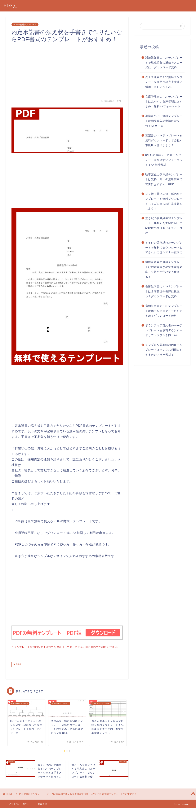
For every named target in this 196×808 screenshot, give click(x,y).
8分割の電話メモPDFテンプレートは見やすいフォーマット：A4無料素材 (164, 160)
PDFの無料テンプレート (25, 24)
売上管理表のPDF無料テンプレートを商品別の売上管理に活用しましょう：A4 (164, 82)
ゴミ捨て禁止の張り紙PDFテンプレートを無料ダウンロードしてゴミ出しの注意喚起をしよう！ (164, 201)
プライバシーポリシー (20, 803)
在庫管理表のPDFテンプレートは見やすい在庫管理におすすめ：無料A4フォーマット (164, 101)
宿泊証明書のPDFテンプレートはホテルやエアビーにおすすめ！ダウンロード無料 (164, 311)
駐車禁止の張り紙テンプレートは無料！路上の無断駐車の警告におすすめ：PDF (164, 179)
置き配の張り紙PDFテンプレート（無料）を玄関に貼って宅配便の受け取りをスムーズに (164, 226)
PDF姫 (11, 5)
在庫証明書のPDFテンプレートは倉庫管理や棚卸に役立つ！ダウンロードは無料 (164, 291)
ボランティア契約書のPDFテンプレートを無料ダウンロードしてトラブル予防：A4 (164, 330)
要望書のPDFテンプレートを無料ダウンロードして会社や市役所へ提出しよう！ (164, 140)
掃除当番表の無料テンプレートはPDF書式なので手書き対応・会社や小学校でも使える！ (164, 269)
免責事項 (42, 803)
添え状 (18, 664)
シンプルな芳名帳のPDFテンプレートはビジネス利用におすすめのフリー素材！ (164, 350)
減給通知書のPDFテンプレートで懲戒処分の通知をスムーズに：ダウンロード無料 (164, 62)
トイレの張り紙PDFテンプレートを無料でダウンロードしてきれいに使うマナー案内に (164, 247)
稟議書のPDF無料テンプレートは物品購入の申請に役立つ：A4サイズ (164, 121)
